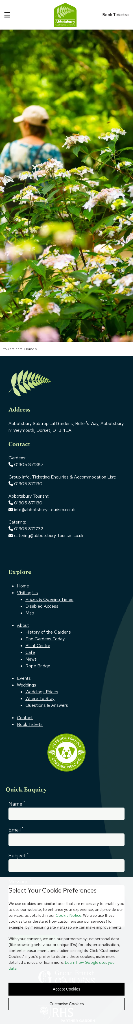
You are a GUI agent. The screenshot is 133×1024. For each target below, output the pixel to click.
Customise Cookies (66, 1003)
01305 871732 (25, 529)
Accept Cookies (66, 989)
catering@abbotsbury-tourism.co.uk (45, 535)
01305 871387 (28, 465)
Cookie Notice (68, 915)
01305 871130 (28, 484)
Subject (18, 855)
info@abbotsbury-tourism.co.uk (45, 510)
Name (16, 803)
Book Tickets (116, 14)
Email (15, 829)
